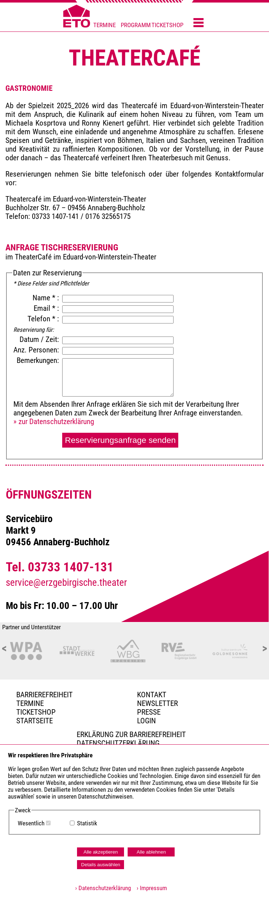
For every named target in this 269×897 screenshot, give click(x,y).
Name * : (47, 297)
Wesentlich (31, 823)
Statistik (87, 823)
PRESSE (149, 712)
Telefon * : (44, 318)
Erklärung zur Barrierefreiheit (131, 734)
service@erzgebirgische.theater (66, 582)
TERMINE (104, 25)
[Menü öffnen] (198, 23)
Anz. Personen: (36, 350)
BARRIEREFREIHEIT (44, 694)
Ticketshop (36, 712)
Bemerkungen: (39, 360)
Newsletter (157, 703)
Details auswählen (100, 864)
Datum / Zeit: (39, 339)
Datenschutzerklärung (118, 743)
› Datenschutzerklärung (103, 888)
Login (146, 720)
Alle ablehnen (151, 852)
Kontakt (151, 694)
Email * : (47, 308)
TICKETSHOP (167, 25)
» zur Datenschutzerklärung (53, 421)
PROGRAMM (136, 25)
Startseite (34, 720)
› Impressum (149, 888)
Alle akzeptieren (101, 852)
